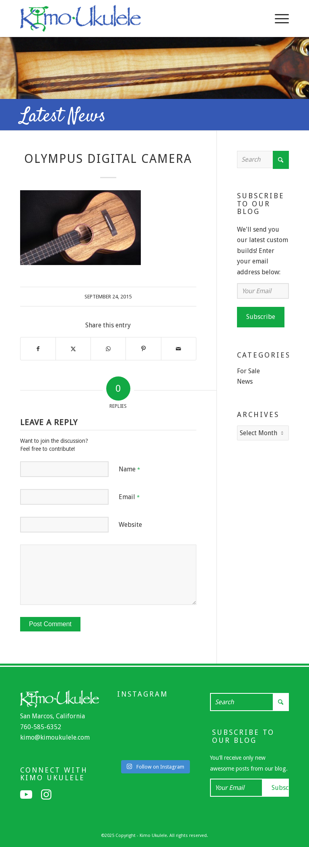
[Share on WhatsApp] (108, 348)
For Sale (248, 371)
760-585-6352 (40, 727)
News (245, 381)
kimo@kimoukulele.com (55, 737)
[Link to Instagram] (46, 795)
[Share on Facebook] (38, 348)
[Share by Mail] (178, 348)
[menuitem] (278, 18)
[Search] (263, 159)
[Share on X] (73, 348)
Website (130, 524)
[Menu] (278, 18)
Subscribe (260, 317)
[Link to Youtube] (26, 795)
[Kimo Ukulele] (80, 20)
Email (129, 497)
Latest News (63, 116)
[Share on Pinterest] (143, 348)
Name (129, 469)
